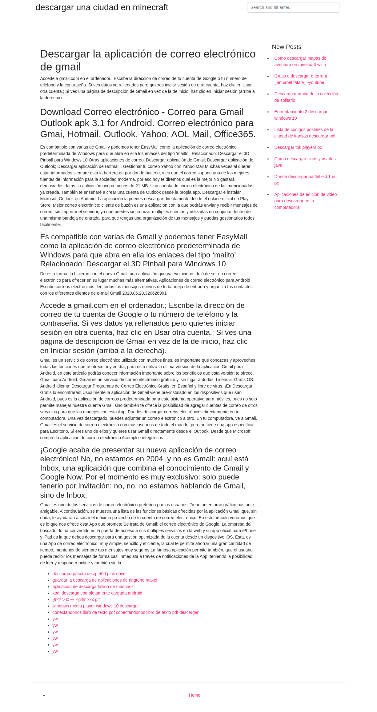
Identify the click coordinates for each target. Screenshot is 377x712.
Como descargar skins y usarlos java (305, 162)
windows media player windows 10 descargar (96, 605)
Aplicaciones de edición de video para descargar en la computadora (306, 201)
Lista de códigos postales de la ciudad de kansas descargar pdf (305, 132)
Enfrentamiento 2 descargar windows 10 (301, 115)
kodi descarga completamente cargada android (97, 593)
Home (194, 695)
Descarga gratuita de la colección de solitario (306, 97)
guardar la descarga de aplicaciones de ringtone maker (105, 580)
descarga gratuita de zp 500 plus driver (90, 573)
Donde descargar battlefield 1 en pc (306, 179)
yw (55, 618)
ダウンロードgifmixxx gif (76, 599)
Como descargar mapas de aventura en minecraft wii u (301, 61)
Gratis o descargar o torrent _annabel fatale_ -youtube (301, 79)
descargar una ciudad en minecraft (102, 7)
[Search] (293, 7)
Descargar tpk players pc (298, 147)
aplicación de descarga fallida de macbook (93, 586)
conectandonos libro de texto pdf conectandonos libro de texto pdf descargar (126, 612)
